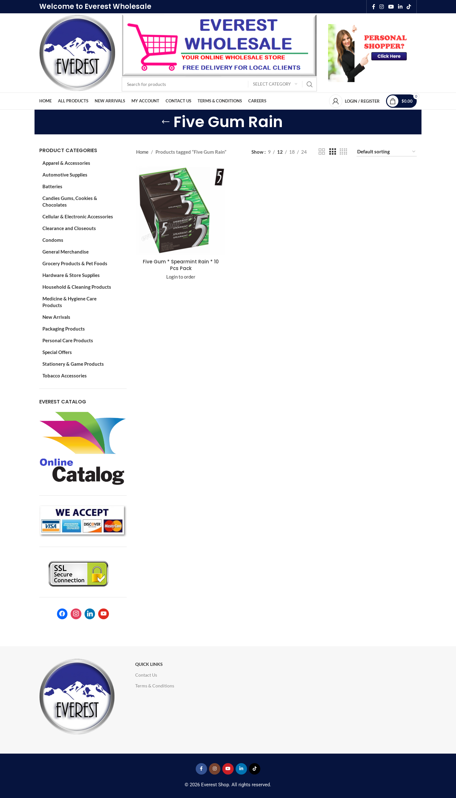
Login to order (180, 277)
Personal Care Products (67, 340)
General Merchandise (65, 251)
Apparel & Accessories (66, 163)
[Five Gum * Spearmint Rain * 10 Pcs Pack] (180, 210)
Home (142, 152)
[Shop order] (387, 152)
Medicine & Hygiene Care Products (69, 302)
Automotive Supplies (64, 174)
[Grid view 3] (332, 151)
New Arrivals (56, 317)
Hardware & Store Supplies (71, 275)
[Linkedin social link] (400, 6)
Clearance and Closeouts (69, 228)
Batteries (52, 186)
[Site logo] (77, 52)
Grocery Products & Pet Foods (74, 263)
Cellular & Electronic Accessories (77, 216)
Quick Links (149, 664)
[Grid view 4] (343, 151)
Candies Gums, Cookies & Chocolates (69, 201)
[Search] (219, 84)
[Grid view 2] (322, 151)
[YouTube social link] (391, 6)
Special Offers (57, 352)
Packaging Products (63, 328)
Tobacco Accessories (64, 375)
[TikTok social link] (409, 6)
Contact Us (146, 675)
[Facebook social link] (373, 6)
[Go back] (166, 122)
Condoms (52, 240)
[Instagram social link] (381, 6)
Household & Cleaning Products (76, 287)
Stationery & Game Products (73, 364)
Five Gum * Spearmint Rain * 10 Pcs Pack (181, 265)
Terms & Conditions (154, 685)
